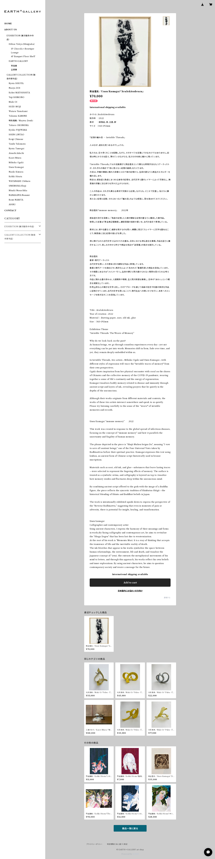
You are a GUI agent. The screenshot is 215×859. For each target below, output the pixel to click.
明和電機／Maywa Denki (21, 120)
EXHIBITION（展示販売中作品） (19, 226)
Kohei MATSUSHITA (19, 92)
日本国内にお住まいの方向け (130, 591)
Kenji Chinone (16, 139)
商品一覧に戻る (130, 828)
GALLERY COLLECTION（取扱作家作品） (19, 237)
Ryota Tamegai (16, 148)
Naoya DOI (14, 88)
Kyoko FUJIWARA (18, 130)
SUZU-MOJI (15, 106)
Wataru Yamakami (18, 111)
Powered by (130, 854)
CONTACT (10, 210)
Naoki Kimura (16, 172)
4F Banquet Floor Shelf (23, 56)
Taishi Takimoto (17, 144)
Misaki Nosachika (18, 190)
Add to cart (130, 582)
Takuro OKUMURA (19, 125)
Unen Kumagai (16, 167)
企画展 (14, 69)
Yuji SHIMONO (16, 97)
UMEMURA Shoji (17, 186)
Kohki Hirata (15, 176)
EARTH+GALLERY (18, 61)
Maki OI (13, 102)
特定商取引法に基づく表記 (117, 844)
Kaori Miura (15, 158)
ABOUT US (10, 29)
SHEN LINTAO (16, 134)
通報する (167, 598)
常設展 (14, 66)
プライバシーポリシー (94, 844)
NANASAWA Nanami (19, 195)
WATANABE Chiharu (19, 181)
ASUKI (12, 204)
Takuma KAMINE (18, 116)
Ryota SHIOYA (16, 83)
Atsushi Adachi (16, 153)
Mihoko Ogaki (16, 162)
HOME (8, 23)
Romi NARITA (16, 200)
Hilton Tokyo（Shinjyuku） (22, 44)
